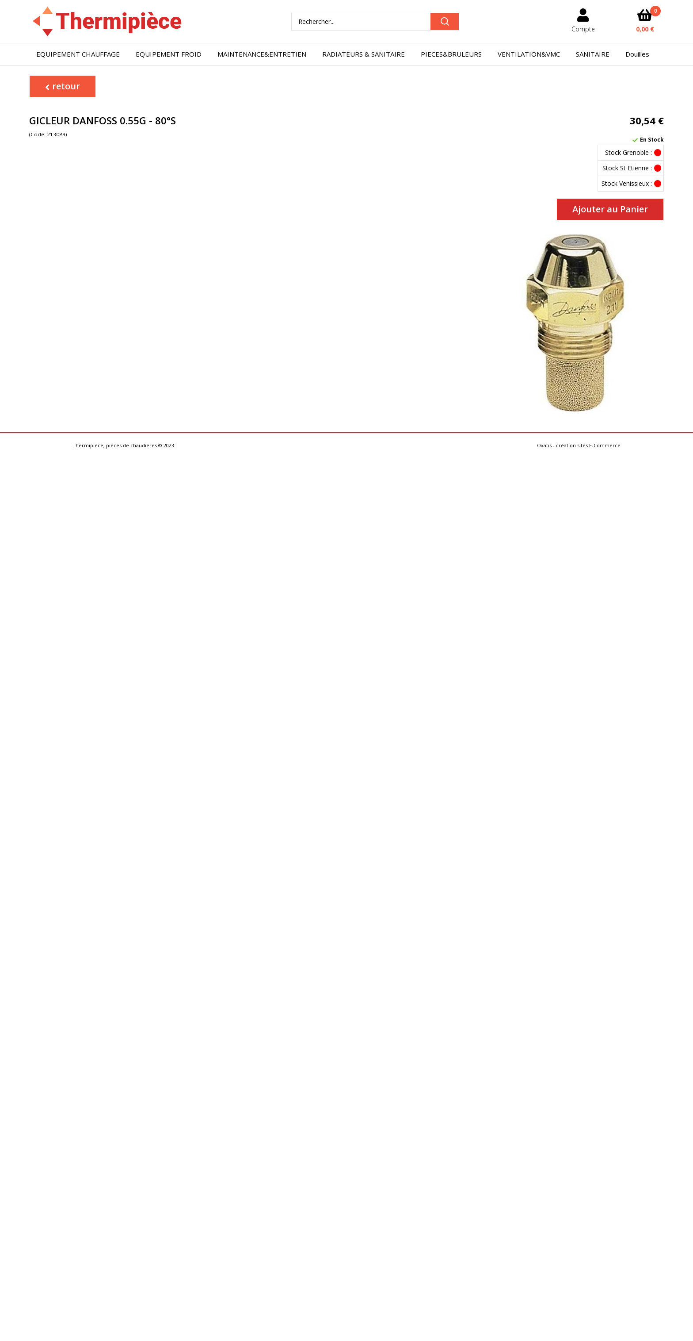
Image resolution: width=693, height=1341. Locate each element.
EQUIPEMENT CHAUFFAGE (78, 54)
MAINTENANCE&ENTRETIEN (261, 54)
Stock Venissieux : (627, 183)
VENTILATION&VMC (529, 54)
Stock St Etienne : (627, 168)
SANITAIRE (592, 54)
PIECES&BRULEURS (451, 54)
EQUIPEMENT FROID (169, 54)
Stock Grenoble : (628, 152)
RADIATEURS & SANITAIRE (363, 54)
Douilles (637, 54)
